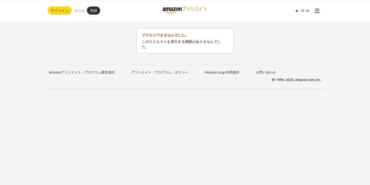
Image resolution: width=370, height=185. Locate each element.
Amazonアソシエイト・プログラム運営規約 (82, 72)
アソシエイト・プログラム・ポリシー (159, 72)
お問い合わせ (266, 72)
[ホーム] (185, 10)
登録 (93, 10)
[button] (302, 10)
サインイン (60, 10)
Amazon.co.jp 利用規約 (222, 72)
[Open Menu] (316, 10)
